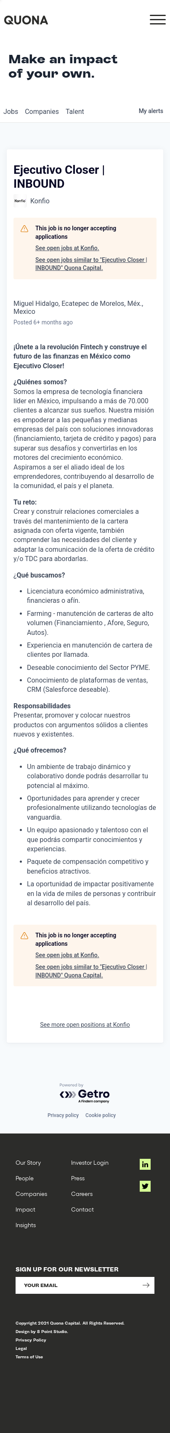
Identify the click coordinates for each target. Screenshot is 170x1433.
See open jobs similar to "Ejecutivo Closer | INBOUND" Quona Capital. (91, 264)
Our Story (28, 1162)
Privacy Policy (31, 1340)
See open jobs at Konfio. (67, 248)
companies (42, 112)
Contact (82, 1209)
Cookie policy (100, 1115)
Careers (82, 1193)
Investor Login (90, 1162)
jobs (10, 112)
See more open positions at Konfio (85, 1024)
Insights (26, 1224)
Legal (21, 1348)
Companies (31, 1193)
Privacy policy (63, 1115)
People (25, 1178)
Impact (25, 1209)
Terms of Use (29, 1357)
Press (78, 1178)
